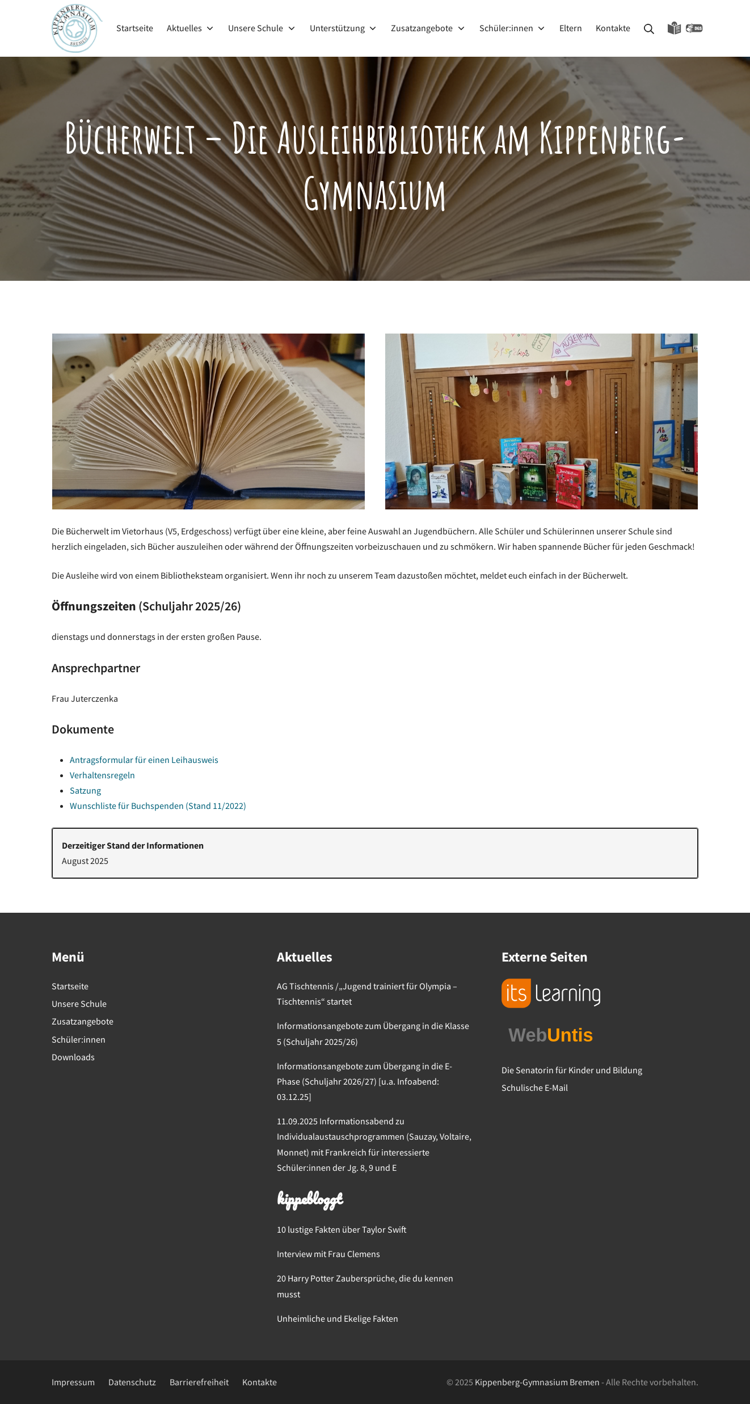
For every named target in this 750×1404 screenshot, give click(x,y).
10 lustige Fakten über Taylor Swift (342, 1229)
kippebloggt (309, 1200)
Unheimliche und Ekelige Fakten (337, 1318)
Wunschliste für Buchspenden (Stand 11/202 (154, 805)
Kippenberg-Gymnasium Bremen (537, 1382)
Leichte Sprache (674, 28)
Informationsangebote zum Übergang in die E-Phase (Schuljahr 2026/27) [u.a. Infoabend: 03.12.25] (364, 1081)
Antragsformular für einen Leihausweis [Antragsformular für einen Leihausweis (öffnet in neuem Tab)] (144, 759)
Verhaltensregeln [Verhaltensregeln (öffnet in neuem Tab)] (102, 775)
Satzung (85, 790)
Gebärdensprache (694, 28)
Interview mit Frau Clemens (328, 1253)
